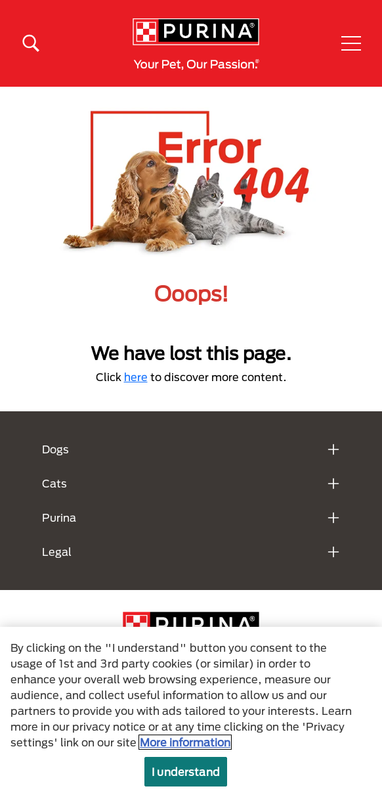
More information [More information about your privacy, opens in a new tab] (185, 742)
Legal (57, 551)
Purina (59, 517)
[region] (191, 712)
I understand (186, 771)
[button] (351, 43)
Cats (54, 483)
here (136, 377)
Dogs (55, 449)
